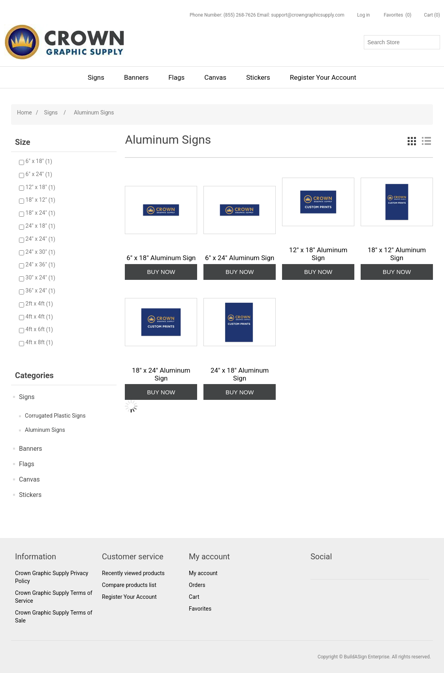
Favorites (200, 609)
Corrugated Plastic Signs (55, 415)
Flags (176, 77)
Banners (136, 77)
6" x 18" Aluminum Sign (161, 258)
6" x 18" (35, 161)
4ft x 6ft (36, 329)
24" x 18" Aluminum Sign (240, 374)
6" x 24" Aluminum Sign (239, 258)
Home (24, 112)
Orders (197, 585)
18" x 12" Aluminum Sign (397, 254)
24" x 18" (37, 226)
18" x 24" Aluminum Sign (161, 374)
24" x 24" (37, 239)
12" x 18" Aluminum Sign (318, 254)
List (426, 141)
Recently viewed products (133, 573)
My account (203, 573)
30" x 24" (37, 277)
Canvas (215, 77)
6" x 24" (35, 174)
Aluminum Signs (45, 430)
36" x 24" (37, 290)
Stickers (258, 77)
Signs (96, 77)
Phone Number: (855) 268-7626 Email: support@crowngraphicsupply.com (267, 15)
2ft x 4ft (36, 303)
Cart (194, 597)
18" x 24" (37, 213)
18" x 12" (37, 200)
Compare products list (129, 585)
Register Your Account (323, 77)
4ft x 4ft (36, 317)
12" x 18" (37, 187)
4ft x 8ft (36, 342)
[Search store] (402, 42)
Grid (412, 141)
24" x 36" (37, 264)
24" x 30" (37, 252)
